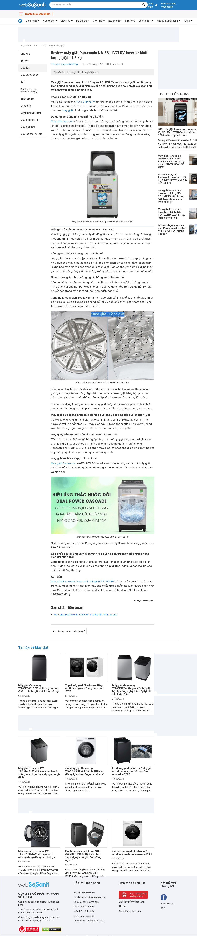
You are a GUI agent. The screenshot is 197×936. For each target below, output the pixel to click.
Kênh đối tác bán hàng (130, 911)
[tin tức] (20, 21)
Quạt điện (26, 106)
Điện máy (65, 21)
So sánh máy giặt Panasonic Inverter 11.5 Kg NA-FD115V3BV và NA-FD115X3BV (172, 178)
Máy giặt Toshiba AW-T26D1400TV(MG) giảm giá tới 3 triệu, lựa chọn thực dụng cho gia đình (39, 773)
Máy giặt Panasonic (63, 463)
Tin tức (36, 45)
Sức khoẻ (130, 21)
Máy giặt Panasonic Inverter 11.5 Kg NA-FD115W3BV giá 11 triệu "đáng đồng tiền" (171, 213)
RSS (163, 908)
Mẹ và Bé (97, 21)
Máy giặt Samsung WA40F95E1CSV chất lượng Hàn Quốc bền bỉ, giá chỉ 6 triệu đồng (38, 688)
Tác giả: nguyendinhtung (64, 64)
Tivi (22, 82)
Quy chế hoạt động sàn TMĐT (89, 920)
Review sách (114, 21)
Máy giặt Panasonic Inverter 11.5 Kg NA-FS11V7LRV (83, 581)
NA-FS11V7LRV (85, 101)
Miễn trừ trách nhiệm (84, 911)
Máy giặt (60, 45)
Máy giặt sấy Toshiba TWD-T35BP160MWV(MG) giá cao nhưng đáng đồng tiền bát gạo (37, 853)
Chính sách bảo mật (84, 916)
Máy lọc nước (28, 127)
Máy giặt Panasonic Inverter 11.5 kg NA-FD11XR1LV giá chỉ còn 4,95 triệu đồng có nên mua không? (171, 196)
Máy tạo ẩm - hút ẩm (31, 134)
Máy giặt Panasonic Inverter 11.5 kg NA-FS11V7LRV (85, 614)
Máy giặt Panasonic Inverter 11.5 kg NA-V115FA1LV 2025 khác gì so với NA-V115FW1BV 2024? (171, 161)
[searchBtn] (144, 5)
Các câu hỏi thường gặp (86, 902)
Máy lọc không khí (30, 120)
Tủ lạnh (24, 61)
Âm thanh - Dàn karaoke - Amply (29, 90)
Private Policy (167, 903)
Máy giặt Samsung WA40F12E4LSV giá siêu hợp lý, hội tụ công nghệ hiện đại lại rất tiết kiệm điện (131, 690)
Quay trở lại (71, 631)
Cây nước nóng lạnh (31, 113)
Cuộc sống (48, 21)
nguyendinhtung (144, 600)
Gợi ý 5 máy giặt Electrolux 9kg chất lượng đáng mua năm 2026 (132, 852)
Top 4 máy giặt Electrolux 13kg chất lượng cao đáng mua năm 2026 (84, 688)
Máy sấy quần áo (29, 75)
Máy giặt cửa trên (62, 121)
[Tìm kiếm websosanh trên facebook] (164, 897)
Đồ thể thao (82, 21)
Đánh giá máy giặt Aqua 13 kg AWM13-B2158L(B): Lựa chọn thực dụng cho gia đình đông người (83, 855)
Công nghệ (31, 21)
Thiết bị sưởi (27, 98)
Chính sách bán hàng (84, 906)
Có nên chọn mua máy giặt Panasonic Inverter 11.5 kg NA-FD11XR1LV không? (172, 229)
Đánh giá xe (145, 21)
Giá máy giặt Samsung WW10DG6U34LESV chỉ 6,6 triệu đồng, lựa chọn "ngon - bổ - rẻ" (84, 771)
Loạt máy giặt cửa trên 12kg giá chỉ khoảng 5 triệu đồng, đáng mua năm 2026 (131, 771)
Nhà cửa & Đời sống (167, 21)
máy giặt (67, 110)
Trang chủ (23, 45)
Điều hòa (25, 54)
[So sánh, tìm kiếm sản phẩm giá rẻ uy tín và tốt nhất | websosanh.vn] (32, 5)
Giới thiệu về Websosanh (132, 901)
